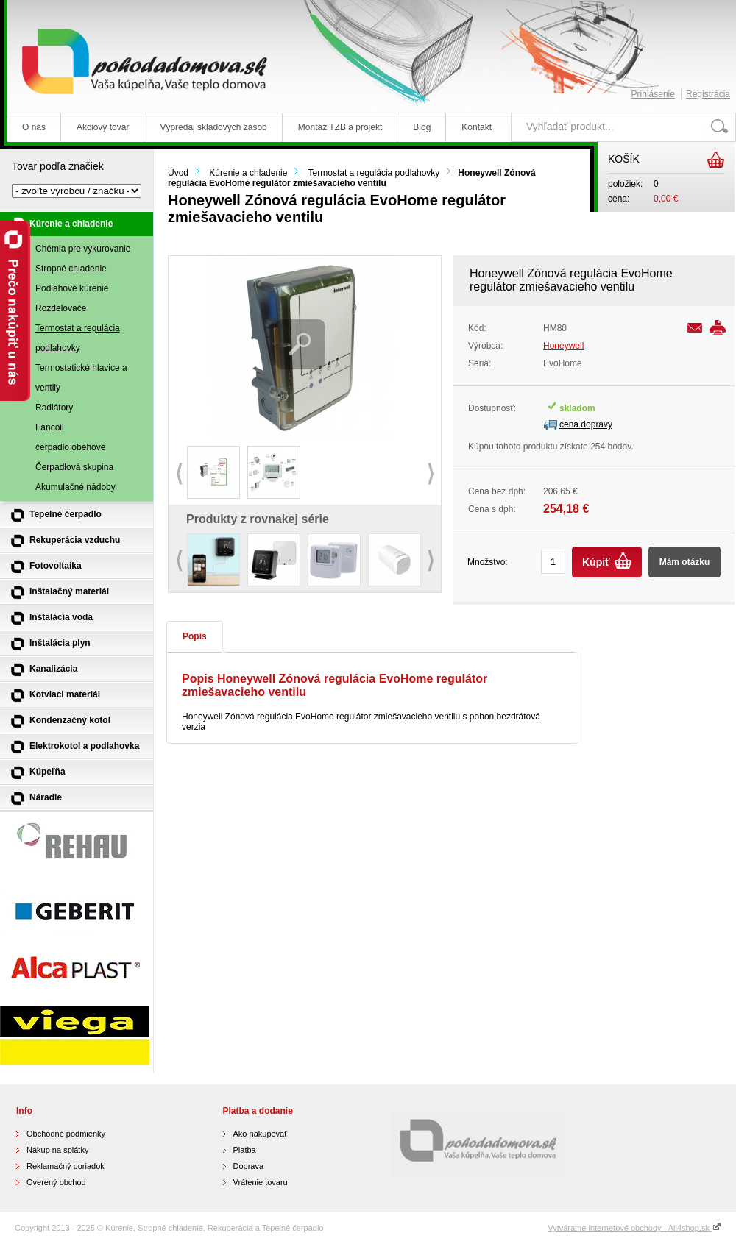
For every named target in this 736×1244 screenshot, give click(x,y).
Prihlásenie (653, 94)
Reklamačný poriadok (65, 1166)
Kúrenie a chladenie (248, 173)
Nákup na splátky (57, 1149)
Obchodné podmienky (65, 1133)
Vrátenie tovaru (260, 1182)
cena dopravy (585, 424)
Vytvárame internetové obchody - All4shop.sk (634, 1227)
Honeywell (563, 346)
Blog (422, 127)
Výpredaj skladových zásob (213, 127)
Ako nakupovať (260, 1133)
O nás (34, 127)
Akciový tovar (103, 127)
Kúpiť (596, 562)
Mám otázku (684, 562)
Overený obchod (56, 1182)
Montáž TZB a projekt (340, 127)
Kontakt (476, 127)
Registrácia (708, 94)
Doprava (248, 1166)
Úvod (178, 173)
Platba (244, 1149)
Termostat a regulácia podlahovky (374, 173)
